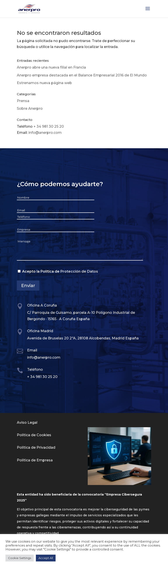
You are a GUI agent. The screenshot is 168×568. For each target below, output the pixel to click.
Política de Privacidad (36, 447)
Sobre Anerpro (30, 108)
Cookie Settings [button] (19, 558)
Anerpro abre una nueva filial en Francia (51, 67)
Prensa (23, 101)
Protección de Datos (79, 271)
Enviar (28, 285)
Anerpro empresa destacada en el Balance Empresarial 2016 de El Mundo (82, 75)
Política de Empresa (35, 460)
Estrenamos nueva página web (44, 83)
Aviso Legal (27, 422)
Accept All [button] (45, 558)
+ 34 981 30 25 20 (48, 126)
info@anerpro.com (45, 133)
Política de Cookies (34, 435)
